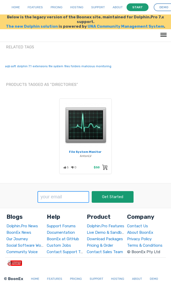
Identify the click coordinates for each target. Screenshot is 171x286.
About (118, 7)
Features (35, 7)
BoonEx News (18, 232)
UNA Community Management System (126, 26)
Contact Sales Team (105, 252)
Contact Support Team (67, 252)
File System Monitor (85, 152)
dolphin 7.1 (24, 66)
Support (98, 7)
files (67, 66)
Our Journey (17, 239)
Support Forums (61, 226)
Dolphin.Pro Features (105, 226)
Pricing (57, 7)
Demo (154, 279)
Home (16, 7)
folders (75, 66)
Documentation (61, 232)
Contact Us (137, 226)
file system (56, 66)
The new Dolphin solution (32, 26)
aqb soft (10, 66)
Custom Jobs (59, 245)
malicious (88, 66)
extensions (40, 66)
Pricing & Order (100, 245)
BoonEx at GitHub (63, 239)
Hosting (76, 7)
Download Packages (105, 239)
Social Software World (25, 245)
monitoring (103, 66)
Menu (162, 32)
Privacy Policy (139, 239)
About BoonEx (140, 232)
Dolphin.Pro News (22, 226)
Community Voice (22, 252)
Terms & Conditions (144, 245)
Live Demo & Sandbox (106, 232)
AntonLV (85, 156)
